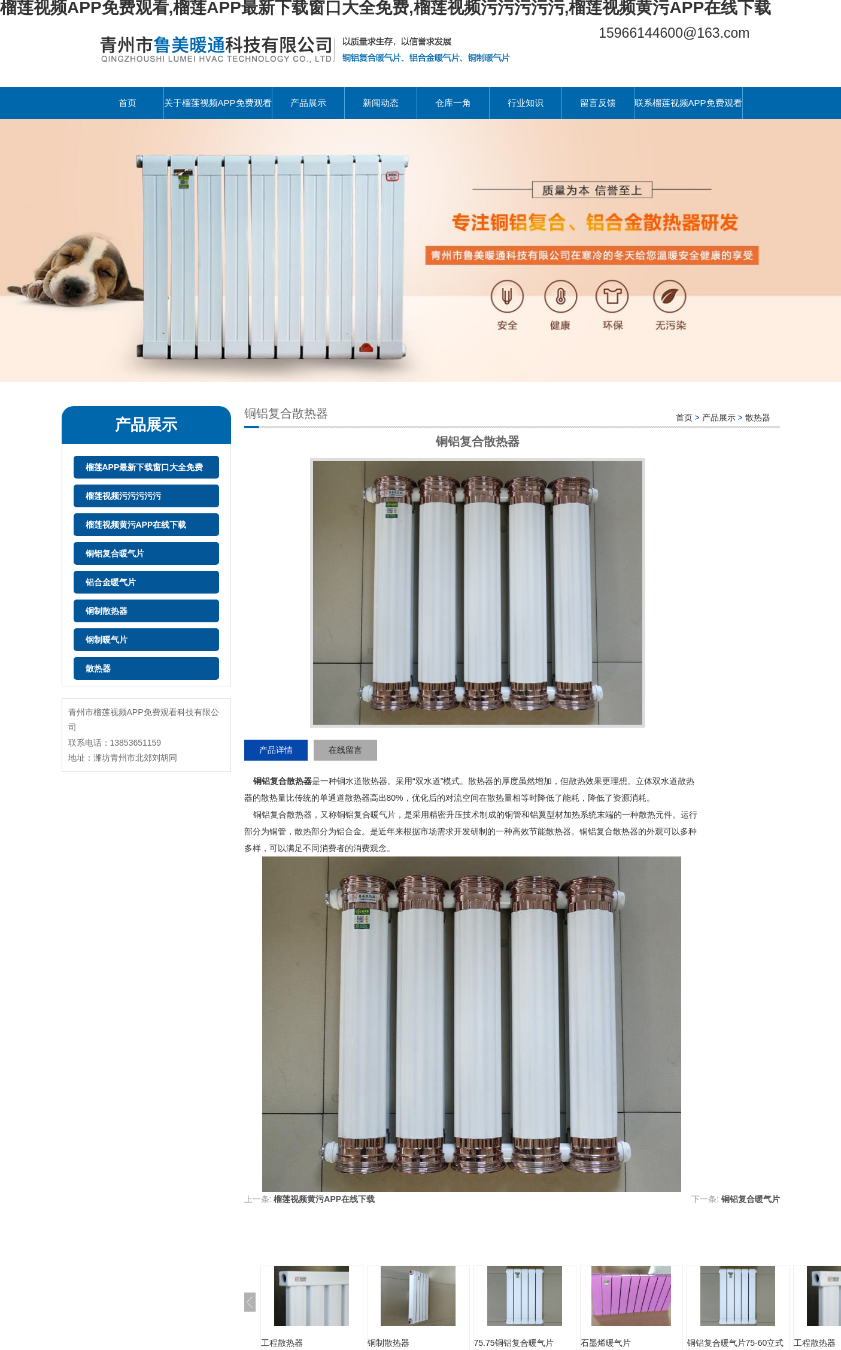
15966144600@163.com (674, 33)
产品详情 (276, 750)
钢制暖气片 (106, 639)
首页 (127, 103)
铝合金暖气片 (111, 582)
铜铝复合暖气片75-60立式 (735, 1343)
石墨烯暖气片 (606, 1343)
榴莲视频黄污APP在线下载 (136, 524)
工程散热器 (282, 1343)
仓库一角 (453, 103)
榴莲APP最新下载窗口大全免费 (145, 467)
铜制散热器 (106, 611)
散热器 (98, 668)
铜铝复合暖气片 (115, 553)
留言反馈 (598, 103)
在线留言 (345, 750)
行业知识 (526, 103)
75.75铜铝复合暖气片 (514, 1343)
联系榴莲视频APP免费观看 (688, 103)
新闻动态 (381, 103)
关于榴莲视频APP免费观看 (218, 103)
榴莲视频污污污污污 (123, 496)
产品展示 (308, 103)
